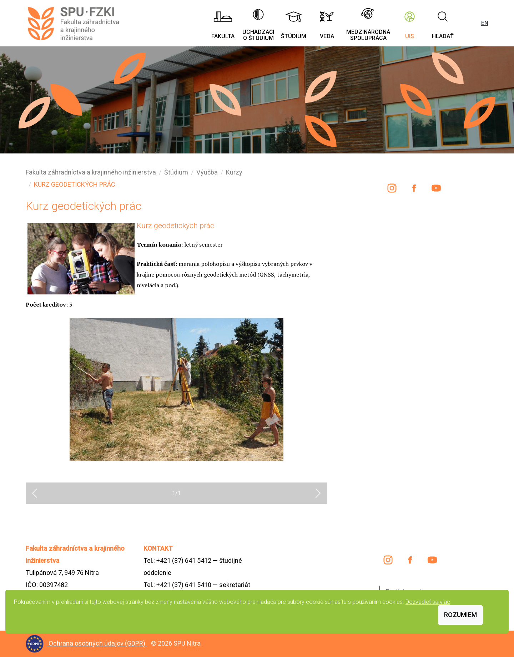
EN (484, 23)
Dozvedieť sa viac (427, 601)
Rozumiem (460, 614)
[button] (35, 493)
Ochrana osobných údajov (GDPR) (98, 643)
